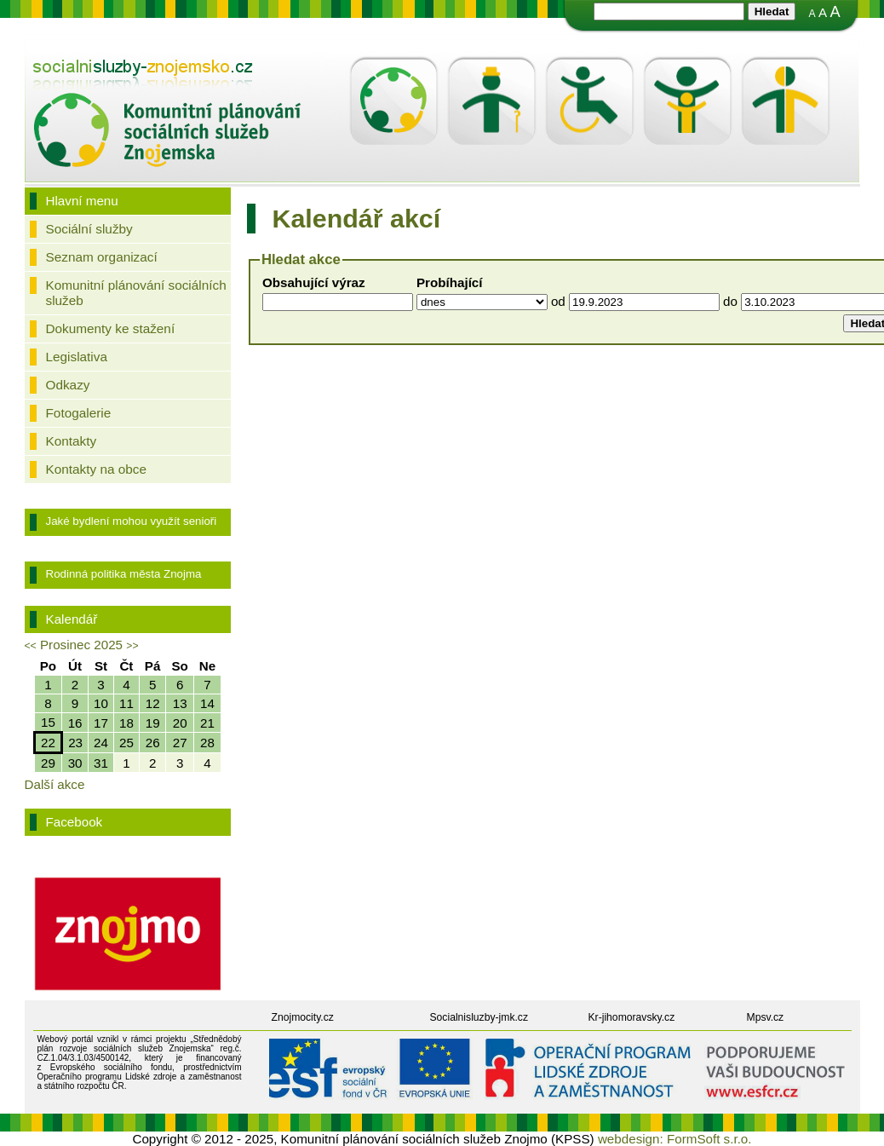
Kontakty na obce (96, 469)
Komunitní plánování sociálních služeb (136, 293)
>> (132, 646)
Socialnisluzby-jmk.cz (479, 1017)
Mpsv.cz (765, 1017)
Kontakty (71, 441)
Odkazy (68, 384)
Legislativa (76, 356)
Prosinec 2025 (81, 644)
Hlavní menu (82, 200)
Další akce (55, 784)
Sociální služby (89, 229)
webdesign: (630, 1139)
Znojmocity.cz (303, 1017)
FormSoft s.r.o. (709, 1139)
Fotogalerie (79, 413)
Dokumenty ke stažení (110, 328)
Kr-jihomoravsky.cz (631, 1017)
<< (31, 646)
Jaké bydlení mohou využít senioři (131, 521)
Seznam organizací (102, 257)
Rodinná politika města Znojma (124, 573)
